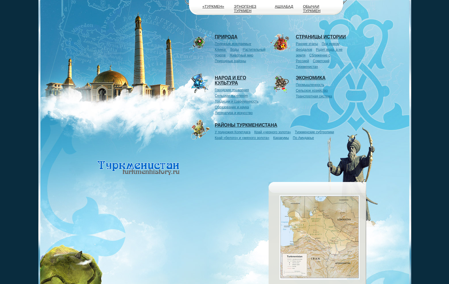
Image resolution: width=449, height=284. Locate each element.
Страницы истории (321, 36)
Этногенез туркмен (245, 8)
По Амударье (303, 138)
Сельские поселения (231, 96)
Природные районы (230, 61)
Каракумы (281, 138)
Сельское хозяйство (312, 91)
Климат (221, 50)
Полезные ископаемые (233, 44)
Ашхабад (284, 6)
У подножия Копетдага (233, 132)
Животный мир (241, 55)
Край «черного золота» (272, 132)
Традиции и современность (237, 101)
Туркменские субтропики (314, 132)
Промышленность (310, 85)
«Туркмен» (213, 6)
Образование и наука (232, 107)
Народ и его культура (230, 80)
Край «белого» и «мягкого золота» (242, 138)
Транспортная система (314, 96)
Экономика (311, 77)
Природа (226, 36)
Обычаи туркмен (311, 8)
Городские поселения (232, 90)
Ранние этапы (307, 44)
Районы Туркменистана (246, 125)
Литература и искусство (234, 113)
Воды (234, 50)
